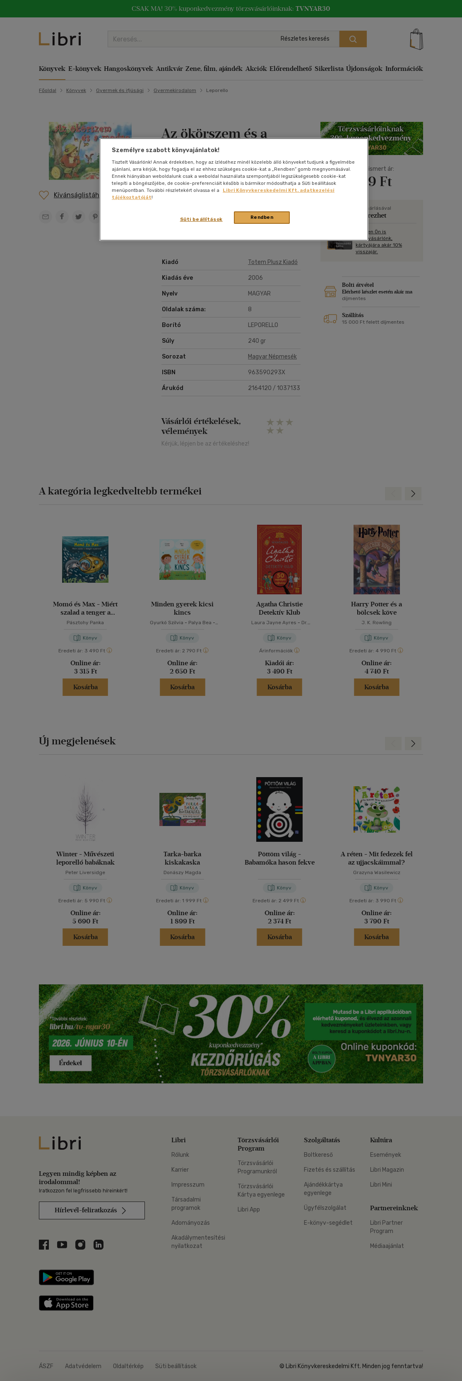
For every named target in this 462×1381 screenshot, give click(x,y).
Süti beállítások (201, 219)
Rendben (262, 217)
